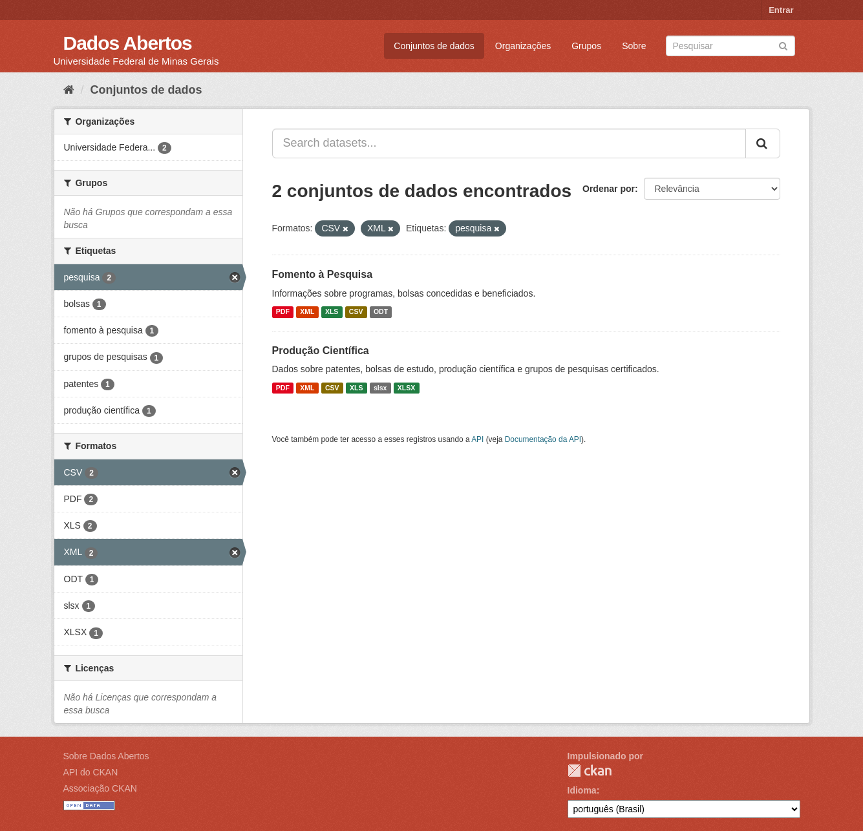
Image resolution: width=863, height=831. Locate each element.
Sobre (634, 46)
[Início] (68, 89)
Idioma (582, 790)
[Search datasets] (730, 46)
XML (307, 312)
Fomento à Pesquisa (322, 274)
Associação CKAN (100, 788)
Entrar (781, 10)
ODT (381, 312)
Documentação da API (543, 439)
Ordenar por (608, 189)
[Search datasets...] (509, 143)
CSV (356, 312)
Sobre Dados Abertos (106, 756)
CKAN (590, 770)
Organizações (523, 46)
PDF (283, 312)
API (477, 439)
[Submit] (783, 44)
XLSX (406, 388)
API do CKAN (90, 772)
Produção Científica (320, 350)
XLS (331, 312)
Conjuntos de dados (434, 46)
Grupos (586, 46)
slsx (380, 388)
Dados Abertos (127, 43)
